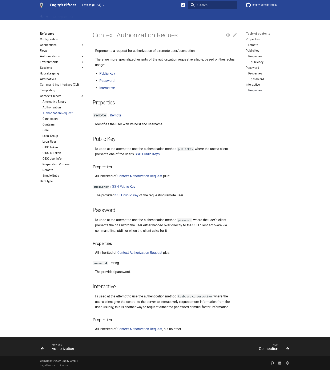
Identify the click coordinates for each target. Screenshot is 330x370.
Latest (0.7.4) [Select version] (91, 5)
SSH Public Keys (147, 154)
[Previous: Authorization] (58, 348)
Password (106, 81)
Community (105, 15)
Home (44, 15)
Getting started (63, 15)
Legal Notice (47, 365)
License (63, 365)
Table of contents (258, 33)
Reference (85, 15)
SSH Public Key (123, 187)
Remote (115, 115)
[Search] (212, 5)
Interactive (107, 88)
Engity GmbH (70, 360)
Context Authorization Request (139, 176)
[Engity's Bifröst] (41, 5)
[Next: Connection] (273, 348)
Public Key (107, 74)
